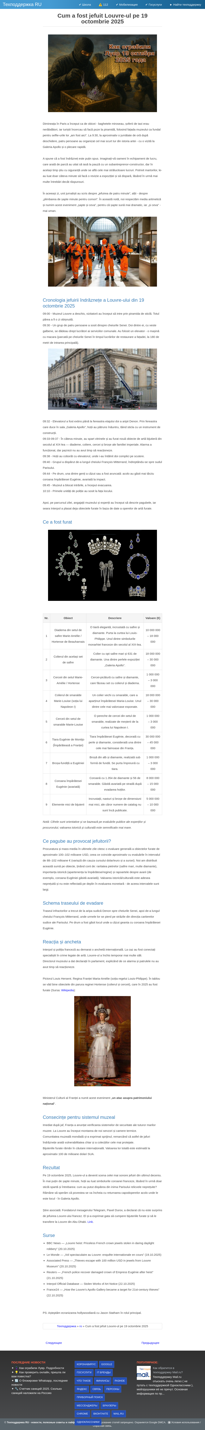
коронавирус (86, 1364)
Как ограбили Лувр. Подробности (41, 1368)
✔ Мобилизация (127, 4)
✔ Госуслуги (153, 4)
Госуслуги (84, 1372)
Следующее (54, 1342)
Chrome (82, 1413)
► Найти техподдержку (185, 4)
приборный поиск (90, 1397)
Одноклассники (88, 1422)
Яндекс (82, 1389)
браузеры (109, 1405)
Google (106, 1364)
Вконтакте (100, 1413)
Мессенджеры (87, 1405)
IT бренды (104, 1372)
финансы (102, 1380)
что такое (84, 1380)
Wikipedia (67, 990)
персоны (112, 1389)
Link (90, 1221)
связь (96, 1389)
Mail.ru (119, 1413)
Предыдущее (150, 1342)
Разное (120, 1380)
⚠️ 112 (103, 4)
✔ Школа (85, 4)
